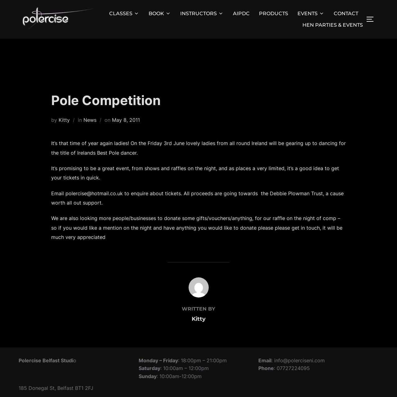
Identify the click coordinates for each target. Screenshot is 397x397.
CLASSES (124, 13)
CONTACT (346, 13)
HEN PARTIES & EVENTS (332, 25)
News (89, 120)
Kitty (64, 120)
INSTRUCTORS (202, 13)
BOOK (160, 13)
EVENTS (310, 13)
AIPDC (241, 13)
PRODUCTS (273, 13)
